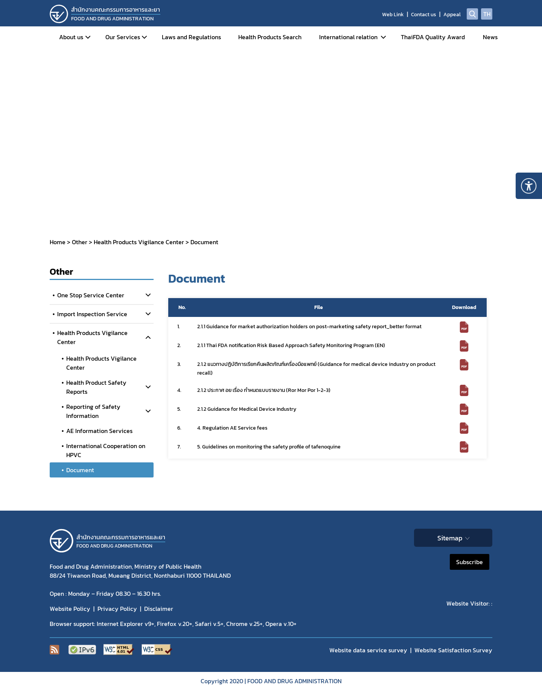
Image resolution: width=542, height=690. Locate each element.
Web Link (393, 14)
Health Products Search (269, 36)
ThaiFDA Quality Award (433, 36)
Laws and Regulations (191, 36)
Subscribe (469, 561)
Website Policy (70, 608)
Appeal (452, 14)
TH (486, 13)
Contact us (423, 14)
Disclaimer (158, 608)
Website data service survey (368, 650)
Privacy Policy (117, 608)
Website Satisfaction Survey (453, 650)
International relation (348, 36)
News (490, 36)
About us (71, 36)
